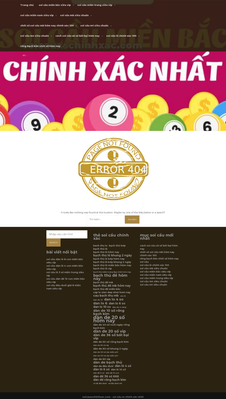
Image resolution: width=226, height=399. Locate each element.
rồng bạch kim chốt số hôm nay (40, 46)
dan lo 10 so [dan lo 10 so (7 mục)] (102, 306)
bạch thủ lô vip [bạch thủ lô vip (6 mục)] (102, 268)
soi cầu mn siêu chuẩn (34, 35)
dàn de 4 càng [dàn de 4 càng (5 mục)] (119, 307)
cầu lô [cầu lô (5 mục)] (123, 296)
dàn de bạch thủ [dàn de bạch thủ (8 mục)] (107, 362)
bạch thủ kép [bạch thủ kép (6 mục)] (117, 245)
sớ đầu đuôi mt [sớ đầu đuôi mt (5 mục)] (115, 383)
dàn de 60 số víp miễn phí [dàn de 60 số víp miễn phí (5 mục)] (105, 356)
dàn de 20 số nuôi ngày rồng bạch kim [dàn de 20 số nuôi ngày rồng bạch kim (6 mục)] (111, 326)
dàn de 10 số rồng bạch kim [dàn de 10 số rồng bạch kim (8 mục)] (108, 312)
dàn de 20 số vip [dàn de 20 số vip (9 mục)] (109, 331)
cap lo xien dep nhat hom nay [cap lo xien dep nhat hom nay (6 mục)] (111, 292)
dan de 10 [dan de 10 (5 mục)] (98, 300)
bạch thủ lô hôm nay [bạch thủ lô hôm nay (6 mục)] (106, 252)
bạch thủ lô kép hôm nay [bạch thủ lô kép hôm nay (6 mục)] (109, 258)
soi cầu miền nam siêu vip (37, 15)
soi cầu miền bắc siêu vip (55, 5)
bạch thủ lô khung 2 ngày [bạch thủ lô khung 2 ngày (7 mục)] (112, 255)
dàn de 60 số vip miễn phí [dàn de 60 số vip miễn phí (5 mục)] (105, 352)
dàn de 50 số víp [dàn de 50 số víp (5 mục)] (101, 345)
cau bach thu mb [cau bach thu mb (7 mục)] (106, 295)
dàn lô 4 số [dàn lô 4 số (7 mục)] (123, 366)
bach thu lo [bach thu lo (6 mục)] (100, 245)
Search (53, 242)
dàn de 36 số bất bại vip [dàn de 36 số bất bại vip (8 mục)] (111, 336)
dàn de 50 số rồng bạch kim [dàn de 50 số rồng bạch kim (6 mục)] (111, 341)
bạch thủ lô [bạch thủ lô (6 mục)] (100, 248)
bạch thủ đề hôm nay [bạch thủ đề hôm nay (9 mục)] (110, 277)
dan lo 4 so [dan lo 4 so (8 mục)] (113, 299)
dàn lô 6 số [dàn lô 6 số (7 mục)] (101, 369)
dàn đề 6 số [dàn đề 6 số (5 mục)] (98, 373)
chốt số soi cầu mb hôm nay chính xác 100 (47, 25)
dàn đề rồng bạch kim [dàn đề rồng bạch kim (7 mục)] (109, 379)
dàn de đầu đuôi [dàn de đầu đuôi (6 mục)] (103, 366)
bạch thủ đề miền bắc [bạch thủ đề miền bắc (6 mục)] (106, 289)
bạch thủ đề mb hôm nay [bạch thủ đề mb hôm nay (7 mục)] (111, 285)
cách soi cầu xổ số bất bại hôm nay (77, 35)
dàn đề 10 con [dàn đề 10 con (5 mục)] (112, 373)
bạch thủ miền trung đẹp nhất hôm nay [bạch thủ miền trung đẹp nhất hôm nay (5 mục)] (112, 272)
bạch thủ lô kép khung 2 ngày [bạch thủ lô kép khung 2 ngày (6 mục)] (112, 262)
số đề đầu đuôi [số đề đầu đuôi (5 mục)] (100, 383)
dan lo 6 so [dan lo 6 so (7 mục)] (117, 303)
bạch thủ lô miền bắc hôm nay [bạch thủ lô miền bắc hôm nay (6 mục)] (112, 265)
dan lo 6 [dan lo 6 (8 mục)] (100, 303)
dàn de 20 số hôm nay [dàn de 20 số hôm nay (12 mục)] (109, 319)
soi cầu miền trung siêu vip (94, 5)
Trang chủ (27, 5)
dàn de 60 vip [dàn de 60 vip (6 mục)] (101, 359)
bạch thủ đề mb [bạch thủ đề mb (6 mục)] (103, 282)
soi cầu (144, 261)
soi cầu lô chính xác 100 (121, 35)
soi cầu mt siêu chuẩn (94, 25)
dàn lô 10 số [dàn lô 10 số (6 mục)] (118, 369)
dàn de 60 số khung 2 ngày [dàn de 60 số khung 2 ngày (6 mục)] (110, 348)
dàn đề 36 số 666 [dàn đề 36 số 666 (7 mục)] (106, 376)
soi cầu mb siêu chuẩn (74, 15)
